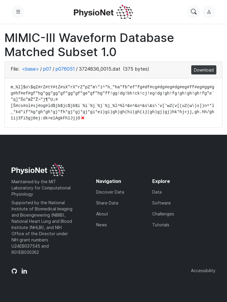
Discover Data (110, 191)
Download (204, 69)
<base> (30, 69)
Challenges (163, 213)
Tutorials (160, 224)
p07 (47, 69)
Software (161, 202)
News (101, 224)
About (102, 213)
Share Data (107, 202)
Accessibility (203, 270)
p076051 (65, 69)
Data (157, 191)
